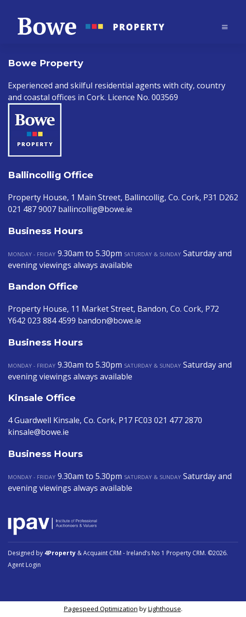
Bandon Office (43, 286)
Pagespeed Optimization (101, 608)
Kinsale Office (42, 397)
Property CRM (185, 553)
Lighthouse (164, 608)
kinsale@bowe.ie (38, 432)
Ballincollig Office (50, 175)
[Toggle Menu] (224, 27)
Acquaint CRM (102, 553)
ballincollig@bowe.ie (95, 209)
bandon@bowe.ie (109, 320)
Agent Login (24, 565)
